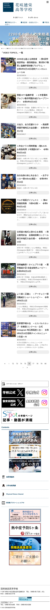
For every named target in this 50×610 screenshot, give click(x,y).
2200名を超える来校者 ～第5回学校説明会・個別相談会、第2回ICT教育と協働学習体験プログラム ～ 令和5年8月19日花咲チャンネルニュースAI (33, 65)
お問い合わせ (34, 17)
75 (25, 364)
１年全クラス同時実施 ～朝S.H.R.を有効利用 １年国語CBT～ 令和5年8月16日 (32, 149)
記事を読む (33, 87)
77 (33, 364)
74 (21, 364)
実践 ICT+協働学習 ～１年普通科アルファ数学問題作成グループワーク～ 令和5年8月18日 (33, 98)
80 (45, 364)
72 (13, 364)
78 (37, 364)
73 (17, 364)
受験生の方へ (12, 22)
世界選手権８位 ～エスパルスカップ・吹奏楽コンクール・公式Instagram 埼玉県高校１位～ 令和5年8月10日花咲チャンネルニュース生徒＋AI (33, 330)
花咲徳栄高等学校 (10, 607)
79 (41, 364)
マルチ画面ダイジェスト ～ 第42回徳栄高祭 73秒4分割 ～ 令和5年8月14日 (32, 203)
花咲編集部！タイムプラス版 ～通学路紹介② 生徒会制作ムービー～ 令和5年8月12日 (33, 267)
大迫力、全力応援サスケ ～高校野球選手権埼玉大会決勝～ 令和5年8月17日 (33, 127)
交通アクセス (19, 17)
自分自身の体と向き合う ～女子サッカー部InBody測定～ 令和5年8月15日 (33, 178)
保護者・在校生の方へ (30, 22)
